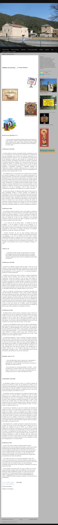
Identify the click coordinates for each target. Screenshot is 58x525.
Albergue (41, 49)
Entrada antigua (33, 519)
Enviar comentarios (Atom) (12, 521)
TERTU (46, 72)
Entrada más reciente (7, 519)
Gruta (52, 49)
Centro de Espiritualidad (32, 49)
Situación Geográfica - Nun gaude (9, 51)
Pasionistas (23, 49)
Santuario (47, 49)
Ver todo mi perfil (47, 74)
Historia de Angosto (15, 49)
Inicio (21, 519)
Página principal (5, 49)
